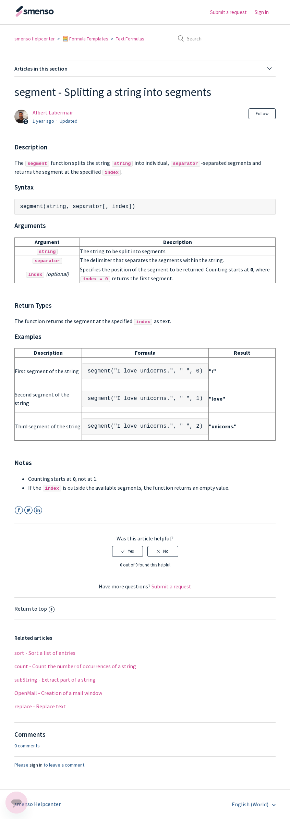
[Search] (224, 38)
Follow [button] (262, 114)
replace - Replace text (40, 705)
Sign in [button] (262, 12)
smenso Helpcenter (34, 39)
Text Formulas (130, 39)
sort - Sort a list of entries (44, 652)
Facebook (18, 510)
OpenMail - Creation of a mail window (58, 692)
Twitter (28, 510)
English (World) (250, 803)
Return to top (34, 608)
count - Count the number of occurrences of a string (75, 665)
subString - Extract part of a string (55, 679)
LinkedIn (38, 510)
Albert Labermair (53, 112)
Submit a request (228, 12)
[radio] (127, 551)
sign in (36, 764)
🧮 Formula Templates (85, 39)
